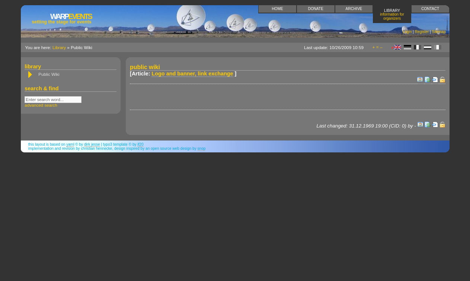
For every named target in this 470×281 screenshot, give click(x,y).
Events (62, 18)
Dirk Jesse (92, 144)
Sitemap (439, 32)
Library (392, 14)
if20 (140, 144)
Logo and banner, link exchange (192, 74)
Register (422, 32)
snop (202, 148)
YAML (70, 144)
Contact (430, 9)
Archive (354, 9)
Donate (315, 9)
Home (277, 9)
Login (407, 32)
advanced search (41, 105)
